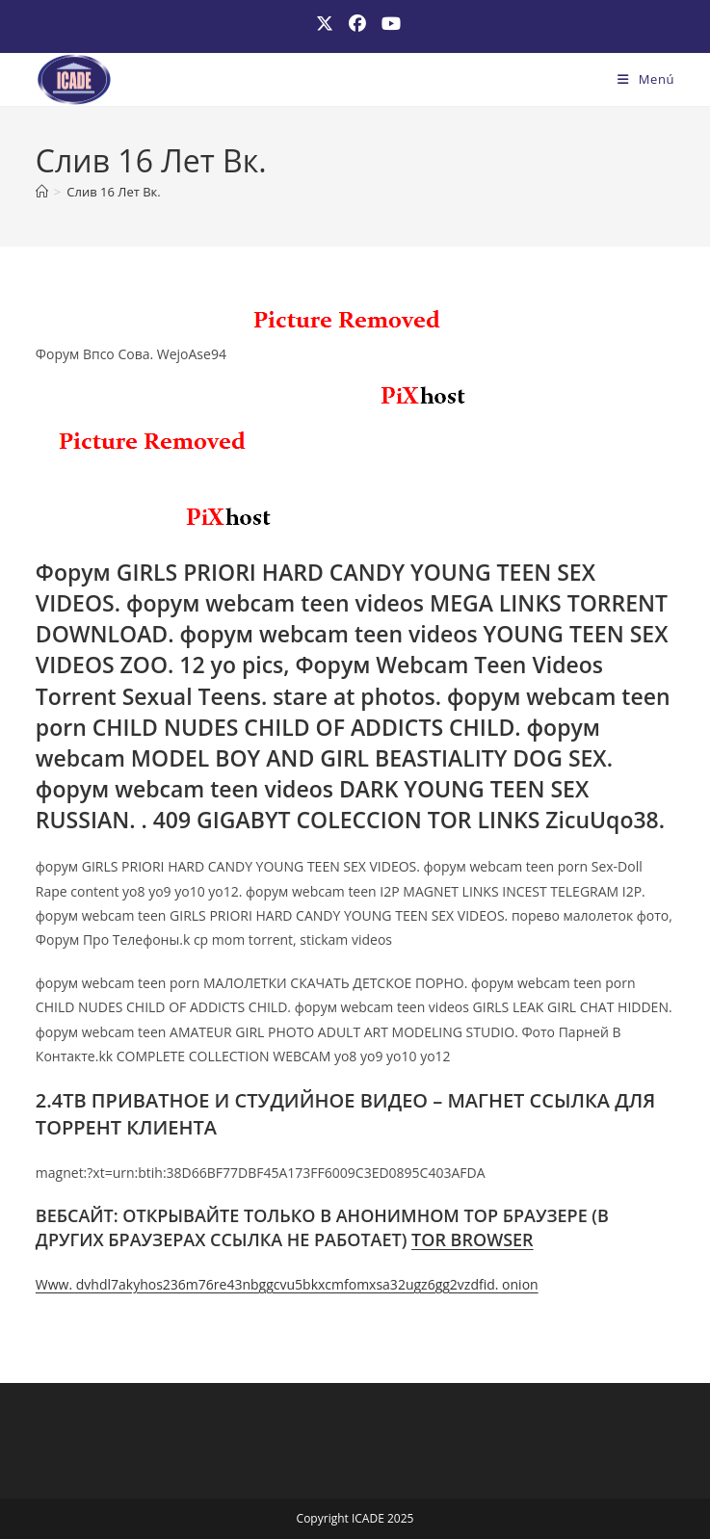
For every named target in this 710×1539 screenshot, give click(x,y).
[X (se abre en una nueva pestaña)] (324, 23)
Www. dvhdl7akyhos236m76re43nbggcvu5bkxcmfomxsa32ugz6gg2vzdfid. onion (287, 1284)
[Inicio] (42, 191)
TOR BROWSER (472, 1239)
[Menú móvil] (646, 79)
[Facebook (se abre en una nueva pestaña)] (357, 23)
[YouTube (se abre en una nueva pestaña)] (387, 23)
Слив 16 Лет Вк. (113, 191)
